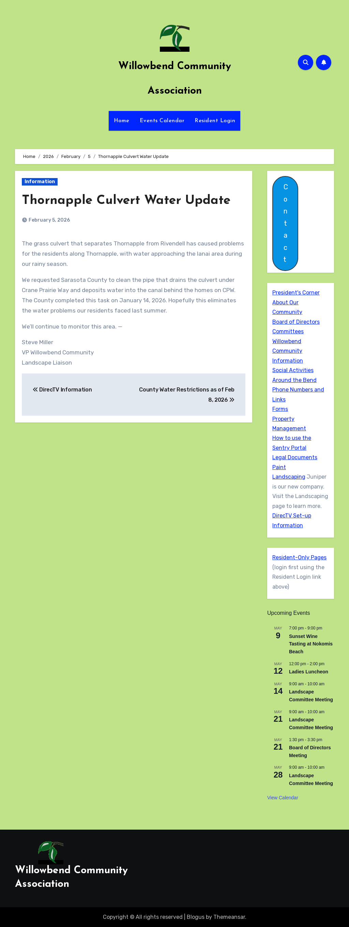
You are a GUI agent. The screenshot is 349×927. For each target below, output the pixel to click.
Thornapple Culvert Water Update (127, 200)
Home (122, 121)
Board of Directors (296, 322)
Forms (280, 409)
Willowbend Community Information (287, 351)
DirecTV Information (62, 389)
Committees (288, 331)
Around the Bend (294, 380)
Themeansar (229, 917)
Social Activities (293, 370)
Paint (279, 467)
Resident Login (215, 121)
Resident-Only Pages (299, 557)
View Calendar (282, 797)
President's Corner (296, 292)
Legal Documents (294, 457)
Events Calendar (162, 121)
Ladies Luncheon (308, 671)
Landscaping (288, 477)
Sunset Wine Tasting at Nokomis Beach (311, 644)
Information (40, 182)
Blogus (195, 917)
